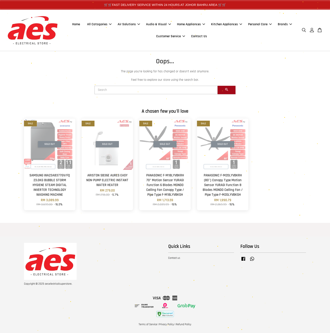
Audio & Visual (158, 24)
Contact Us (199, 36)
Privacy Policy (166, 324)
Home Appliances (191, 24)
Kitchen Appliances (226, 24)
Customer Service (170, 36)
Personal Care (260, 24)
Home (76, 24)
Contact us (174, 258)
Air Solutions (129, 24)
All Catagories (99, 24)
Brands (285, 24)
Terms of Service (148, 324)
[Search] (156, 90)
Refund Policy (183, 324)
